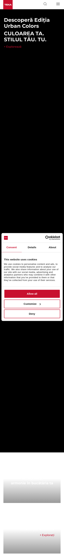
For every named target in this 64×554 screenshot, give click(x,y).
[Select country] (51, 3)
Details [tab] (32, 247)
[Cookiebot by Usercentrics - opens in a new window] (45, 238)
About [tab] (52, 247)
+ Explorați (47, 535)
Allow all (32, 293)
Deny (32, 313)
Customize (32, 303)
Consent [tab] (11, 247)
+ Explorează (13, 46)
